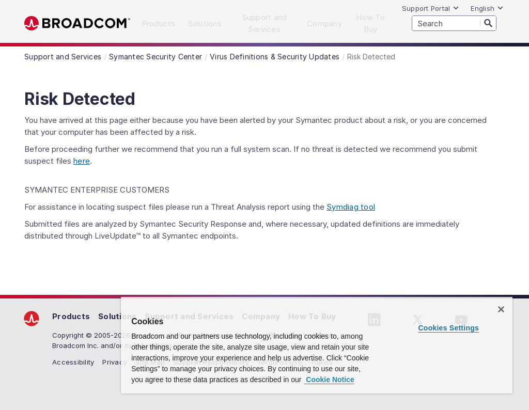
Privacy (114, 362)
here (81, 161)
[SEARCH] (454, 23)
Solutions (117, 316)
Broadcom (77, 23)
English (487, 8)
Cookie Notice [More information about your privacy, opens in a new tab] (329, 379)
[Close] (501, 309)
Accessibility (73, 362)
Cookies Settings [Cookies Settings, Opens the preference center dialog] (448, 328)
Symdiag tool (350, 207)
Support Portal (431, 8)
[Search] (488, 22)
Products (71, 316)
